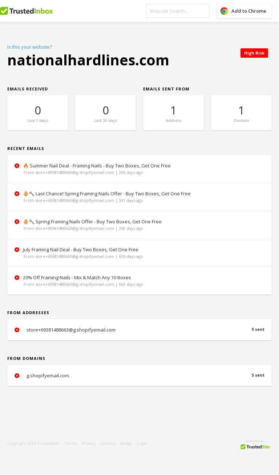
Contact (108, 443)
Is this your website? (29, 47)
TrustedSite (48, 443)
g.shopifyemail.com (139, 375)
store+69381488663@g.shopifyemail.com (139, 329)
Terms (70, 443)
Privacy (89, 443)
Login (142, 443)
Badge (126, 443)
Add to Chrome (248, 11)
